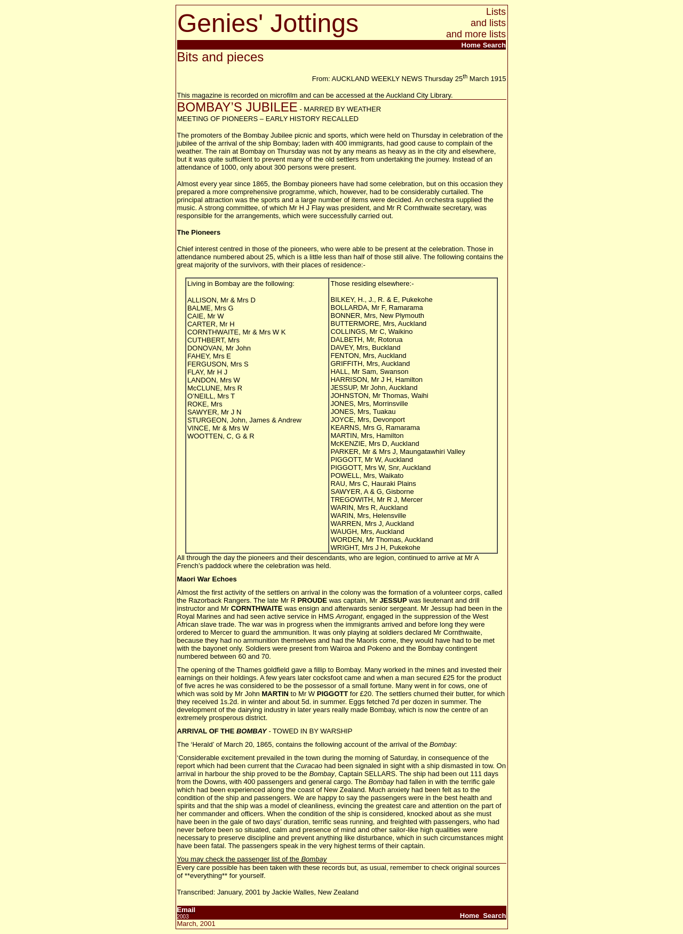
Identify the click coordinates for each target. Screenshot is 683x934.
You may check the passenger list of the (252, 859)
